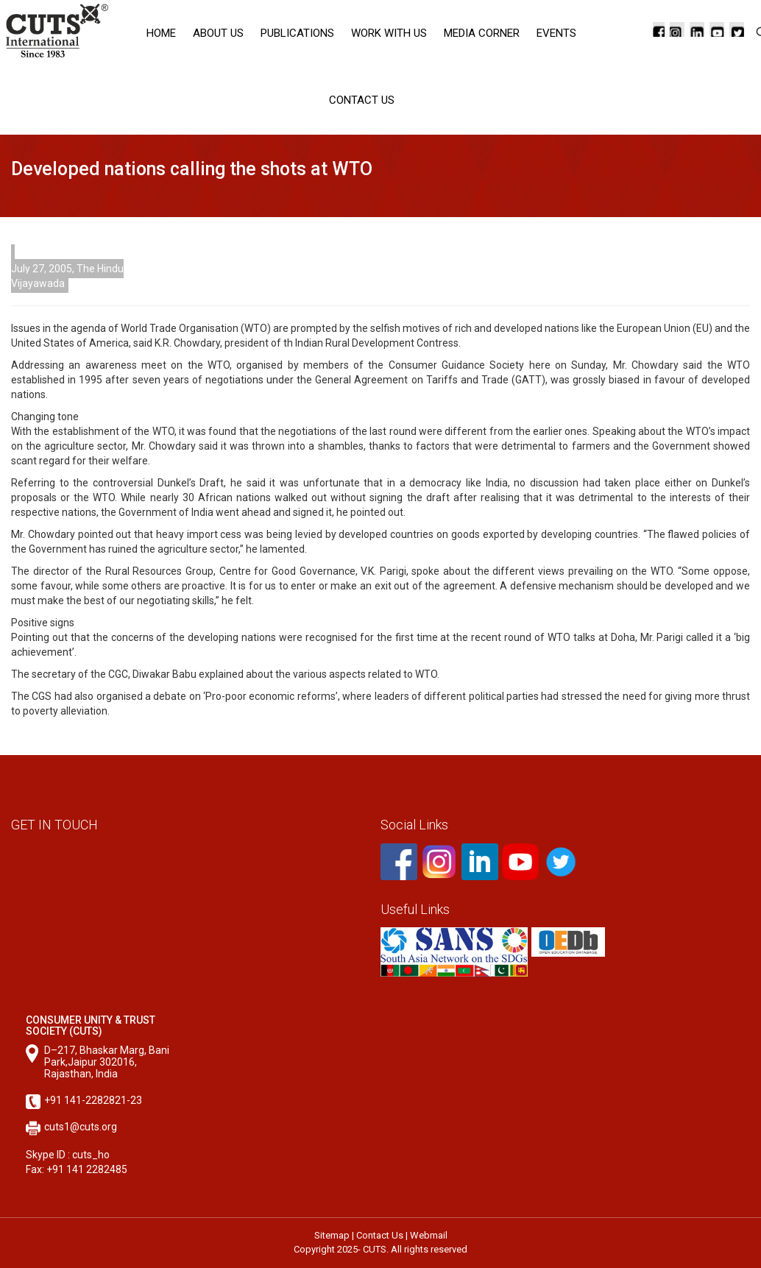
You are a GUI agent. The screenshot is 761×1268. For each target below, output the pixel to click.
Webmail (428, 1235)
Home (161, 33)
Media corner (482, 33)
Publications (297, 33)
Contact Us (361, 100)
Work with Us (389, 33)
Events (556, 33)
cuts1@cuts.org (80, 1127)
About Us (218, 33)
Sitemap (332, 1235)
